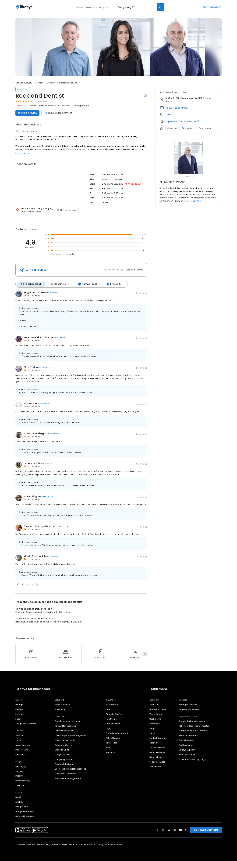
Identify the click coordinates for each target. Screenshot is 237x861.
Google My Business (65, 759)
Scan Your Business (188, 735)
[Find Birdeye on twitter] (163, 829)
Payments (20, 754)
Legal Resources (157, 761)
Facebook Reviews (64, 763)
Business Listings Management (70, 768)
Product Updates (157, 737)
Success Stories (157, 747)
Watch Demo (156, 713)
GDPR (64, 844)
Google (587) (59, 284)
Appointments (22, 744)
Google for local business (67, 720)
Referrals (19, 713)
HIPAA (71, 844)
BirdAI (18, 796)
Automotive (112, 704)
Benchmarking (22, 780)
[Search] (160, 7)
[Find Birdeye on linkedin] (168, 829)
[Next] (144, 654)
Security (56, 844)
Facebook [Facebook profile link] (188, 128)
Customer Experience (65, 773)
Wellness (110, 752)
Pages (18, 718)
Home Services (113, 723)
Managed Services (188, 704)
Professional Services (189, 709)
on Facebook (53, 292)
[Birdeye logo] (24, 7)
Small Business (62, 704)
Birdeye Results (157, 756)
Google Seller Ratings (25, 723)
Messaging (20, 766)
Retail (108, 747)
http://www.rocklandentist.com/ (182, 121)
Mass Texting (21, 749)
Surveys (19, 770)
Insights (19, 775)
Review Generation (64, 730)
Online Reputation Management (71, 735)
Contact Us (155, 766)
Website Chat (62, 749)
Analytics (20, 801)
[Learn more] (188, 158)
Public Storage (113, 737)
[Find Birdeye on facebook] (157, 829)
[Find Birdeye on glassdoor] (186, 829)
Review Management (65, 725)
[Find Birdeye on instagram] (174, 829)
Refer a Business (187, 754)
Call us (169, 114)
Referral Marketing (64, 744)
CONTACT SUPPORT (206, 829)
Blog (151, 728)
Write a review (211, 7)
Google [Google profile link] (172, 128)
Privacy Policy (43, 844)
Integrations (21, 806)
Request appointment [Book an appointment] (58, 112)
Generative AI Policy (93, 844)
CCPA (79, 844)
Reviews (19, 709)
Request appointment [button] (177, 107)
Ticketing (20, 785)
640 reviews (41, 101)
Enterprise (60, 709)
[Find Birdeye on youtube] (180, 829)
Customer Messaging (65, 740)
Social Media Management (68, 778)
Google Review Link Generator (193, 730)
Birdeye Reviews (157, 752)
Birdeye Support (187, 749)
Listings (19, 704)
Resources (154, 723)
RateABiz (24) (86, 284)
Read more (22, 153)
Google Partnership (24, 811)
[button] (37, 584)
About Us (153, 704)
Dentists (51, 82)
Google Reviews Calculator (192, 720)
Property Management (117, 733)
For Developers (186, 744)
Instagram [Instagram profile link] (205, 128)
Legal (108, 728)
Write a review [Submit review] (27, 112)
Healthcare (111, 718)
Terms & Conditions (25, 844)
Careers (153, 742)
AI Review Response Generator (194, 725)
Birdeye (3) (113, 284)
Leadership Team (157, 709)
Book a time (155, 718)
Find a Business (186, 740)
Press (152, 733)
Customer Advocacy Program (193, 759)
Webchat (20, 735)
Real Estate (111, 742)
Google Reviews (63, 754)
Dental (39, 82)
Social (18, 740)
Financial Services (114, 713)
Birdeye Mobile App (24, 816)
